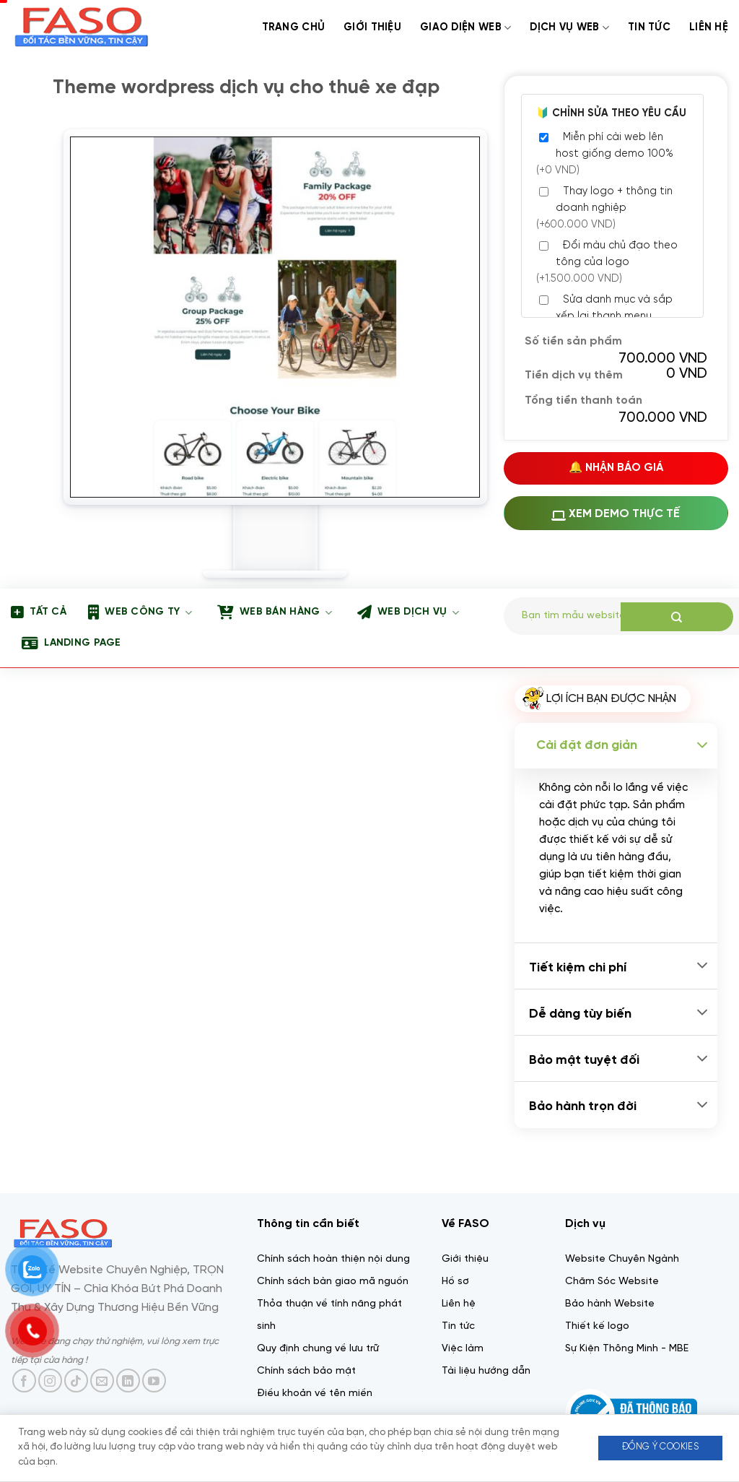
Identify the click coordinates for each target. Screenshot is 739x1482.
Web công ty (140, 612)
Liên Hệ (708, 27)
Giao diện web (465, 28)
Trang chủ (293, 27)
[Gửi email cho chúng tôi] (102, 1380)
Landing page (71, 643)
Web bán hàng (274, 612)
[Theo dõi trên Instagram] (50, 1380)
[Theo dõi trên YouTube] (154, 1380)
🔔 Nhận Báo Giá (616, 468)
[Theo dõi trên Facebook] (24, 1380)
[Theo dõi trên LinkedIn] (128, 1380)
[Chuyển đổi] (702, 745)
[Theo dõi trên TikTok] (76, 1380)
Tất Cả (38, 612)
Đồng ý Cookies (660, 1447)
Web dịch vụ (408, 612)
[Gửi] (677, 616)
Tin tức (649, 27)
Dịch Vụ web (569, 28)
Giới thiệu (372, 27)
